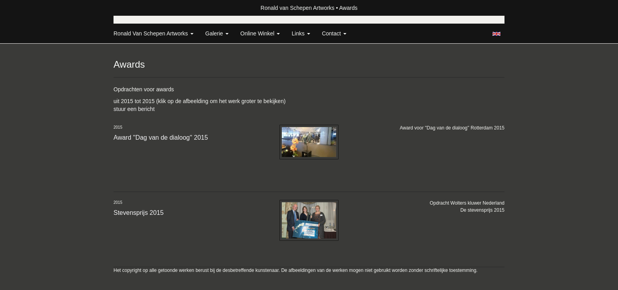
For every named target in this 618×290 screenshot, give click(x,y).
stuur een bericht (134, 109)
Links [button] (301, 33)
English (496, 33)
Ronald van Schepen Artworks (298, 8)
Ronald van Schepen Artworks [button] (154, 33)
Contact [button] (334, 33)
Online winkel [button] (260, 33)
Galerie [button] (217, 33)
